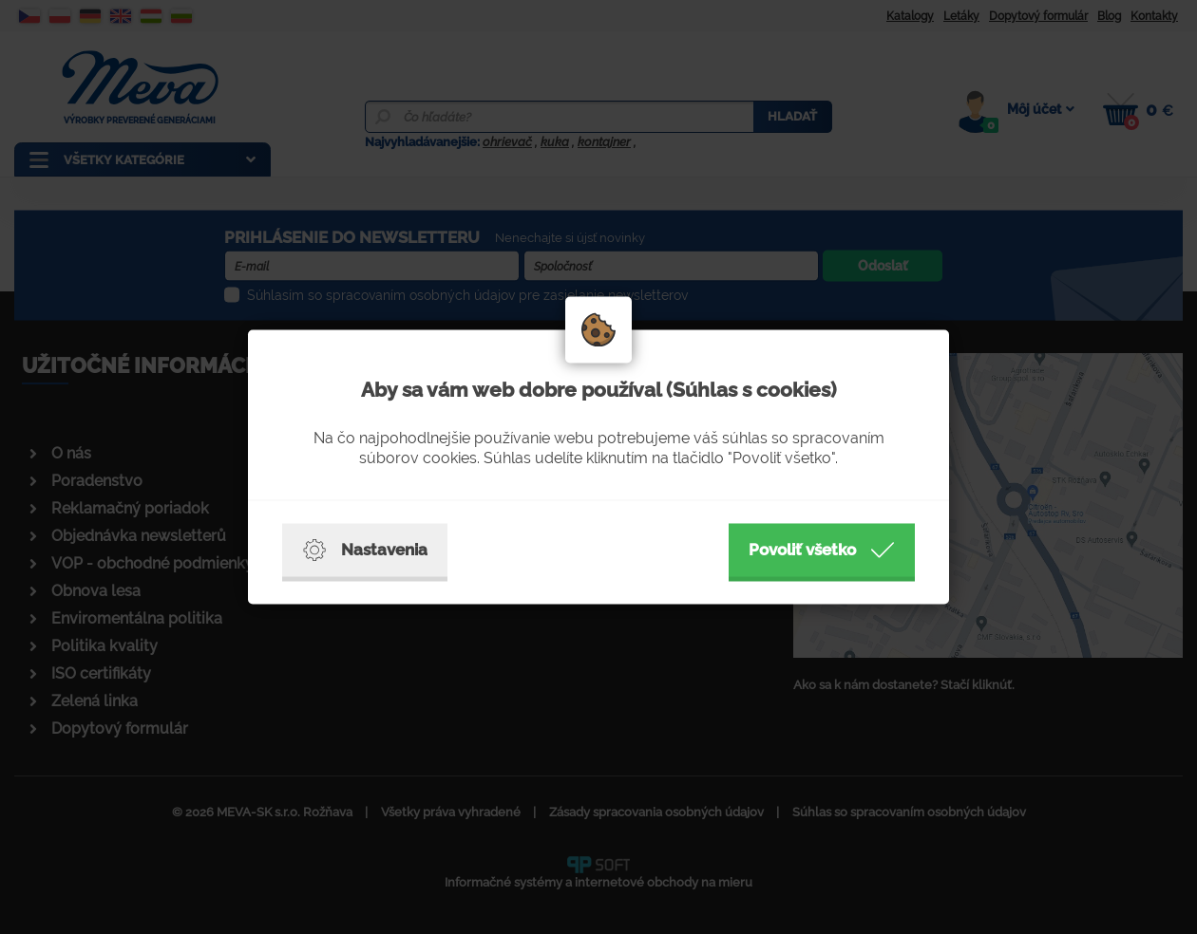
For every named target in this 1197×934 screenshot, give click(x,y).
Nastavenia (365, 550)
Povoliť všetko (822, 550)
